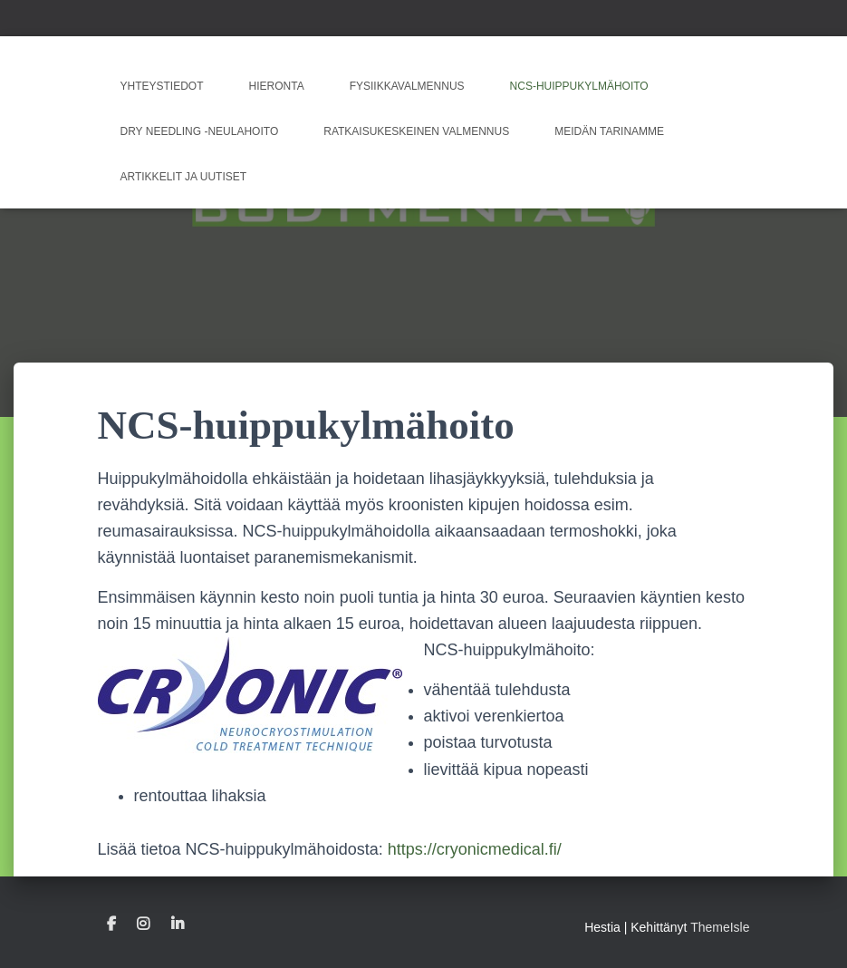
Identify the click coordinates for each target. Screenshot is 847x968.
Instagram (143, 924)
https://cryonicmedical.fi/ (475, 849)
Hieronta (276, 86)
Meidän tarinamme (609, 131)
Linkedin (177, 924)
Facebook (111, 924)
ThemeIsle (719, 927)
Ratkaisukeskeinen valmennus (416, 131)
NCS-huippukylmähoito (579, 86)
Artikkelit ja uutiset (183, 176)
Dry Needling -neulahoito (199, 131)
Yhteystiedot (162, 86)
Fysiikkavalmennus (407, 86)
